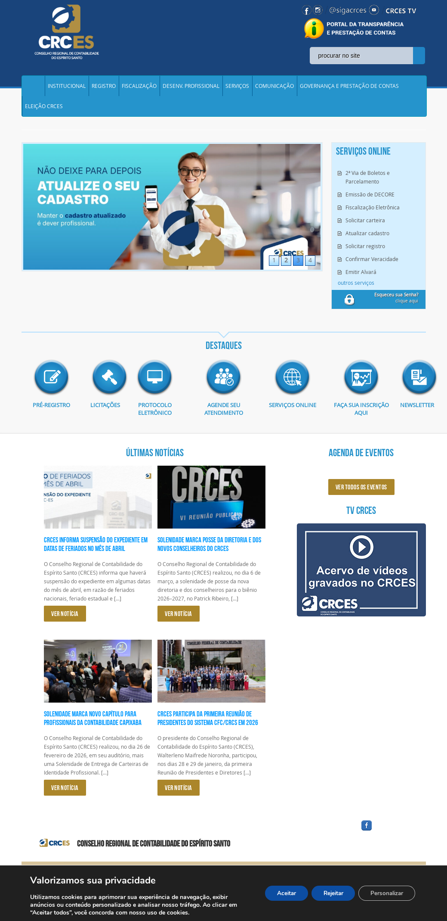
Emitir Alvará (360, 279)
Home (33, 88)
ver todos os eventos (361, 494)
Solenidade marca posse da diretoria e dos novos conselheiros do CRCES (209, 552)
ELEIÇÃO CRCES (44, 112)
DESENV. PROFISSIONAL (191, 87)
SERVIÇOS (237, 87)
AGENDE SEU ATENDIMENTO (223, 417)
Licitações (103, 413)
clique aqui (396, 305)
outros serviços (356, 290)
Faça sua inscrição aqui (361, 417)
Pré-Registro (51, 413)
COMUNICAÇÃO (274, 87)
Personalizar (385, 893)
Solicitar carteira (365, 227)
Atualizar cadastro (367, 240)
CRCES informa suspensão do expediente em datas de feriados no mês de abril (96, 552)
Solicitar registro (365, 253)
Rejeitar (328, 893)
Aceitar (278, 893)
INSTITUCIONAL (67, 87)
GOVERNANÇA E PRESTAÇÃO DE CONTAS (349, 87)
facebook (387, 838)
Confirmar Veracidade (371, 266)
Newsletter (413, 413)
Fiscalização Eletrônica (372, 215)
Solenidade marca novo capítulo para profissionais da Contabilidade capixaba (93, 726)
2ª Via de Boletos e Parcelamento (367, 185)
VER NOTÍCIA (65, 621)
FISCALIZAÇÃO (139, 87)
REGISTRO (104, 87)
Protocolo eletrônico (154, 417)
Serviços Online (292, 413)
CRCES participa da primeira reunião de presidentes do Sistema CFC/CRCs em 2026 (207, 726)
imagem (51, 385)
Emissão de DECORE (370, 202)
